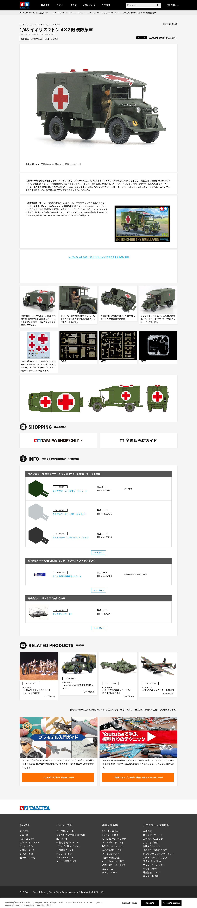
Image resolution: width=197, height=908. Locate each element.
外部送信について (151, 872)
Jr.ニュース (107, 868)
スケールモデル (58, 12)
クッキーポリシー (151, 868)
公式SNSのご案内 (152, 861)
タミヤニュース (109, 872)
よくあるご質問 (150, 842)
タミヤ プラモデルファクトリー (158, 853)
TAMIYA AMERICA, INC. (92, 892)
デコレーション (27, 849)
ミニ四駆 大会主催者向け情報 (70, 834)
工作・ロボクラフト (29, 842)
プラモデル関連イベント (68, 846)
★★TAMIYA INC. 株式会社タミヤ (35, 12)
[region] (98, 903)
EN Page (173, 5)
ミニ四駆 (24, 834)
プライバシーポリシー (154, 864)
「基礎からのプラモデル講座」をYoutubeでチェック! (138, 777)
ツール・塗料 (26, 846)
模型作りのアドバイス (113, 846)
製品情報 (45, 5)
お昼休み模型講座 (111, 857)
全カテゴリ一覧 (27, 857)
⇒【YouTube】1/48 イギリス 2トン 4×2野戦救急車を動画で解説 (99, 257)
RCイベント (62, 838)
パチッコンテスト (111, 853)
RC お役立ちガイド (111, 831)
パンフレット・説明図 (113, 861)
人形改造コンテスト (112, 849)
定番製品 (25, 38)
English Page (39, 892)
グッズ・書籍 (26, 853)
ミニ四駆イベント (65, 831)
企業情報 (147, 831)
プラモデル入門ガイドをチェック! (58, 777)
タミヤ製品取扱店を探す (155, 849)
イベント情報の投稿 (66, 861)
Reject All (150, 902)
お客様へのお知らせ (153, 838)
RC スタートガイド (111, 834)
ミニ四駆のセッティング (114, 838)
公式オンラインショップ (155, 857)
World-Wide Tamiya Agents (63, 892)
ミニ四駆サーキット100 (113, 864)
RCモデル (24, 831)
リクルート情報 (150, 876)
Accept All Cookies (171, 902)
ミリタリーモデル (76, 12)
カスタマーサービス (153, 834)
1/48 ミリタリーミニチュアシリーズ (102, 12)
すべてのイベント (65, 857)
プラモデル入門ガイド (113, 842)
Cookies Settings (129, 902)
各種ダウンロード (151, 846)
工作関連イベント (65, 849)
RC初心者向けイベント (67, 842)
